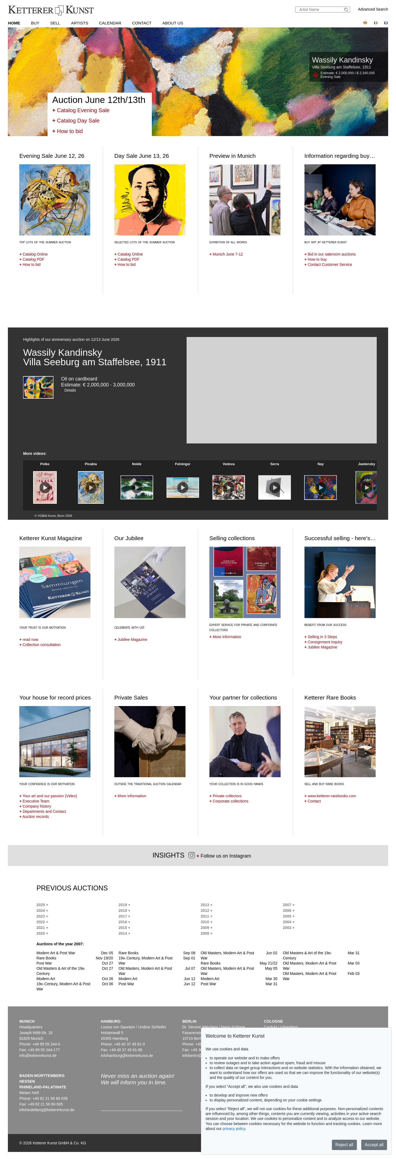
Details (68, 390)
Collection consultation (40, 645)
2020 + (42, 933)
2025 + (42, 905)
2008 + (206, 933)
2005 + (288, 916)
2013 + (206, 905)
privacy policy (234, 1128)
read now (28, 639)
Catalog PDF (31, 259)
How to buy (315, 259)
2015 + (124, 927)
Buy (35, 23)
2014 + (124, 933)
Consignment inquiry (323, 642)
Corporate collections (229, 801)
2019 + (124, 905)
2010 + (206, 922)
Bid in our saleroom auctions (330, 254)
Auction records (34, 816)
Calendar (110, 23)
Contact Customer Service (328, 264)
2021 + (42, 927)
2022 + (42, 922)
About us (172, 23)
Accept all (374, 1144)
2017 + (124, 916)
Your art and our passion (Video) (48, 796)
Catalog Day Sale (75, 121)
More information (225, 637)
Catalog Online (33, 254)
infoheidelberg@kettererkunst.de (46, 1110)
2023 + (42, 916)
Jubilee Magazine (130, 639)
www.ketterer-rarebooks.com (330, 796)
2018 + (124, 910)
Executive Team (34, 801)
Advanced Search (373, 9)
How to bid (67, 131)
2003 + (288, 927)
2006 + (288, 910)
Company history (35, 806)
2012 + (206, 910)
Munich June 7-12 (226, 254)
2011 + (206, 916)
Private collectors (225, 796)
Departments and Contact (42, 811)
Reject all (344, 1144)
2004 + (288, 922)
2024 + (42, 910)
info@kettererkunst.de (37, 1055)
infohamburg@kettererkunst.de (127, 1055)
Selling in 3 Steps (320, 637)
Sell (55, 23)
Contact (141, 23)
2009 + (206, 927)
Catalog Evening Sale (80, 110)
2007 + (288, 905)
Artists (79, 23)
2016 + (124, 922)
